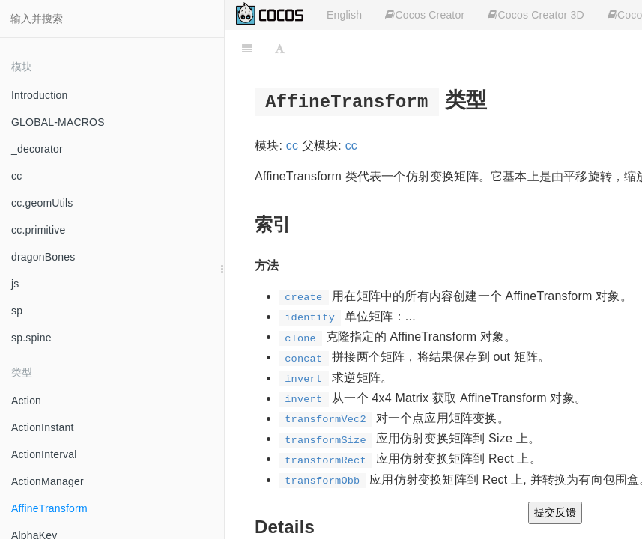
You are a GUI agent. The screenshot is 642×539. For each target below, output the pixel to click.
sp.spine (31, 338)
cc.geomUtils (42, 203)
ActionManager (47, 481)
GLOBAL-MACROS (58, 122)
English (344, 15)
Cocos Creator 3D (536, 15)
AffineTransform (49, 508)
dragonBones (43, 257)
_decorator (37, 149)
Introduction (39, 95)
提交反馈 (555, 512)
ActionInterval (44, 454)
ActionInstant (42, 427)
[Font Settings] (280, 48)
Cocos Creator (424, 15)
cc (16, 176)
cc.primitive (38, 230)
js (15, 284)
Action (26, 400)
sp (16, 311)
